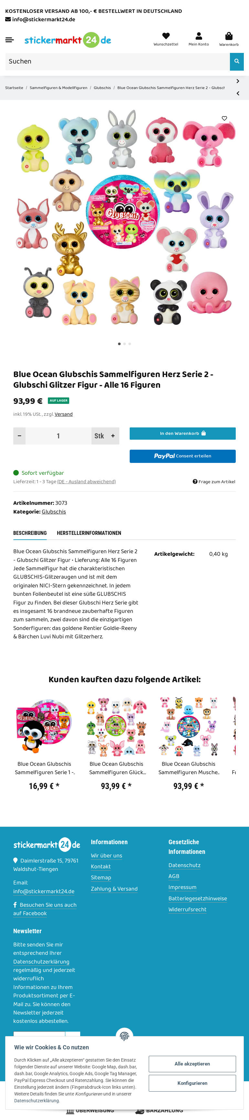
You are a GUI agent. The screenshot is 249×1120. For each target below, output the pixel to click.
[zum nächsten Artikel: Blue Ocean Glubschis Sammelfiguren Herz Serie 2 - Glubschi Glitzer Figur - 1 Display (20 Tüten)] (238, 82)
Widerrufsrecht (187, 910)
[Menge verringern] (19, 436)
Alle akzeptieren (191, 1064)
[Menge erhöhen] (113, 436)
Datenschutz (184, 866)
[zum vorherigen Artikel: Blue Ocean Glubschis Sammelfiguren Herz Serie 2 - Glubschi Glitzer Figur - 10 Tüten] (238, 94)
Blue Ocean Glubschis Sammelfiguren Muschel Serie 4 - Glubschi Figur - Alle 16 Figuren (188, 768)
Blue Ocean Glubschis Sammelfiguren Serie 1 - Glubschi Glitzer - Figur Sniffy (44, 768)
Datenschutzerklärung (41, 962)
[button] (198, 40)
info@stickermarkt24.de (43, 19)
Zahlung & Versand (114, 889)
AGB (173, 877)
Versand (64, 414)
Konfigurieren (191, 1083)
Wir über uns (106, 856)
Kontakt (101, 867)
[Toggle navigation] (9, 40)
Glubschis (54, 512)
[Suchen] (117, 62)
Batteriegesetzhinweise (197, 899)
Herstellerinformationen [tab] (89, 533)
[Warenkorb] (229, 40)
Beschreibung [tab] (30, 533)
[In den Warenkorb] (183, 433)
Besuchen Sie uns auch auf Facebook (45, 909)
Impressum (182, 888)
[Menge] (59, 436)
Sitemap (101, 878)
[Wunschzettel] (165, 40)
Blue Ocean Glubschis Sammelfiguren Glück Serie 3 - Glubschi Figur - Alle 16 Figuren (116, 768)
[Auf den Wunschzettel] (224, 118)
